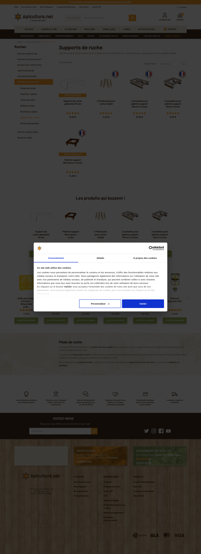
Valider (143, 303)
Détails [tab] (100, 258)
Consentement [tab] (56, 258)
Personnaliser (100, 303)
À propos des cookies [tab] (145, 258)
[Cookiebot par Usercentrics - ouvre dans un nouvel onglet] (151, 248)
